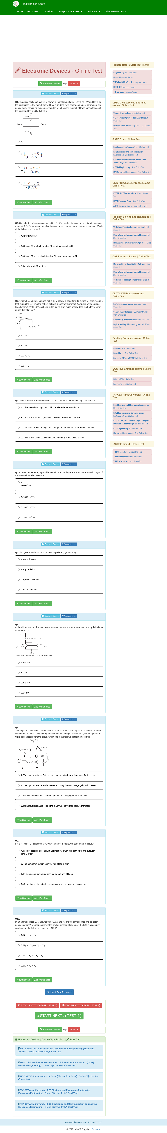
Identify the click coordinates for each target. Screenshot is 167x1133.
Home (20, 11)
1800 (26, 507)
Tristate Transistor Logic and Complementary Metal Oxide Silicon (51, 437)
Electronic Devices (50, 83)
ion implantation (28, 589)
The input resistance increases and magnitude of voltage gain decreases (57, 775)
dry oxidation (26, 569)
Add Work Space (42, 202)
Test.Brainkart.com (34, 3)
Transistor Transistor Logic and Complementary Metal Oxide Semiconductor (56, 427)
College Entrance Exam (70, 11)
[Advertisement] (83, 39)
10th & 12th (94, 11)
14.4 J (23, 366)
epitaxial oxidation (29, 579)
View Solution (23, 202)
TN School (48, 11)
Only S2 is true (27, 236)
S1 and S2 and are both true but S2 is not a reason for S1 (47, 256)
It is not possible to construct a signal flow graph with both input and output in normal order (56, 852)
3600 (26, 517)
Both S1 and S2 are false (32, 266)
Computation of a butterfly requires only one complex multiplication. (52, 884)
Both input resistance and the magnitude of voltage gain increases (54, 806)
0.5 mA (24, 662)
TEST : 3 (74, 83)
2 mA (23, 672)
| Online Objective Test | (49, 1039)
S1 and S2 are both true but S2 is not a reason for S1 (45, 246)
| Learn (131, 65)
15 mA (23, 693)
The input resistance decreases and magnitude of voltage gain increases (57, 785)
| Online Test (129, 104)
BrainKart (96, 1129)
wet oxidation (27, 559)
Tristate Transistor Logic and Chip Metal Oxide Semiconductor (49, 417)
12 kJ (23, 345)
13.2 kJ (24, 356)
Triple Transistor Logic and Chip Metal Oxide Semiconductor (48, 407)
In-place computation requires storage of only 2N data (45, 874)
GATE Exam (33, 11)
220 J (23, 335)
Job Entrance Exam (115, 11)
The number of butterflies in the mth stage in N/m (43, 864)
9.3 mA (24, 682)
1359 (26, 497)
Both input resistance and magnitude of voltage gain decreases (52, 795)
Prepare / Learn (69, 94)
